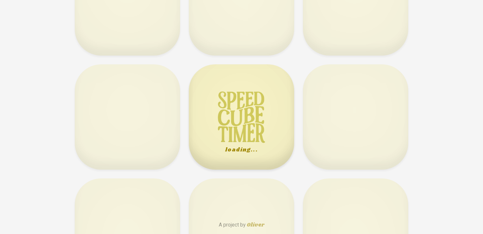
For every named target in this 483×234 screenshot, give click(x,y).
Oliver (255, 225)
